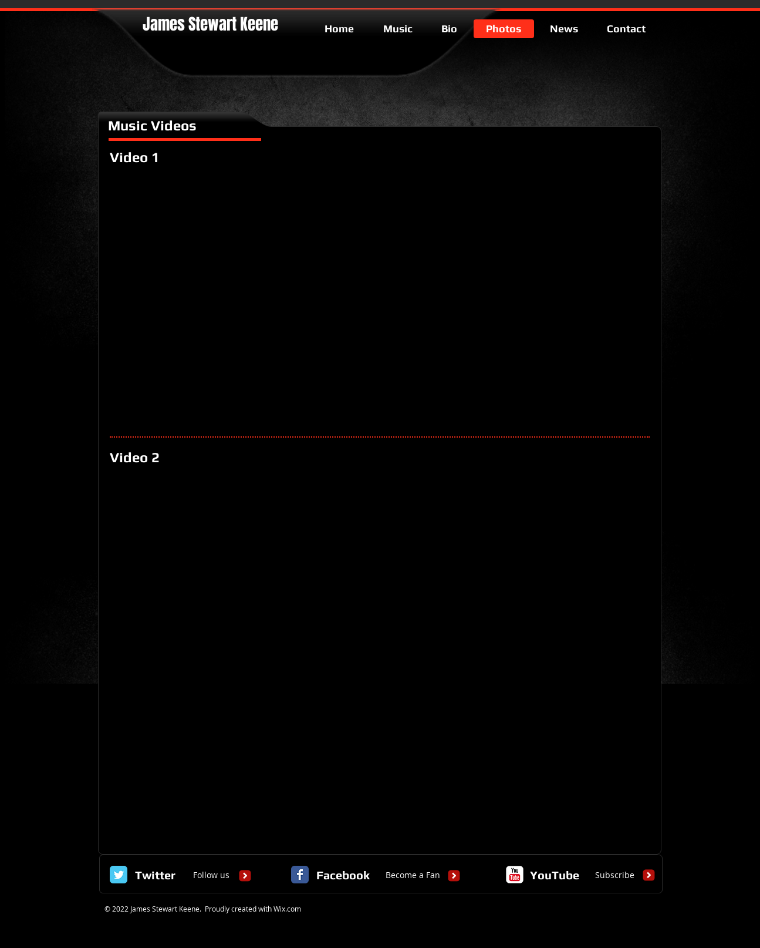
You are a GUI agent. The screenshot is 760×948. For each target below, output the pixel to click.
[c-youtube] (514, 874)
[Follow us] (211, 875)
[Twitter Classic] (118, 874)
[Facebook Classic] (300, 874)
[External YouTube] (380, 300)
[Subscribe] (614, 875)
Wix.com (287, 908)
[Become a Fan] (413, 875)
